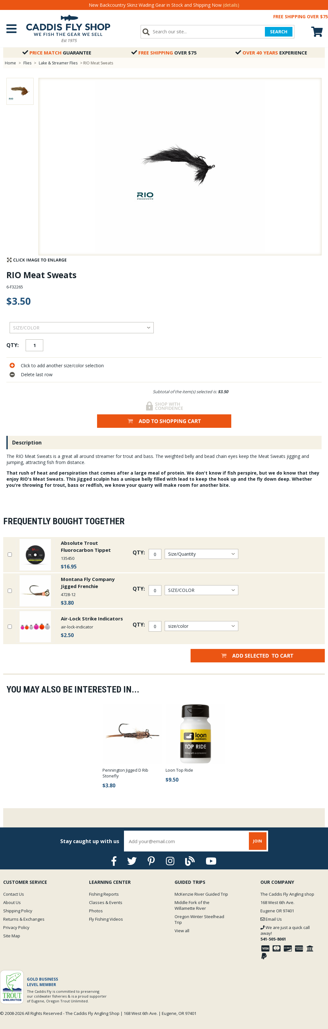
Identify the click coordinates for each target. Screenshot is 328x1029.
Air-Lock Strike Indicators (92, 618)
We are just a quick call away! (285, 933)
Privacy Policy (16, 927)
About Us (12, 902)
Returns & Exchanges (24, 919)
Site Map (11, 936)
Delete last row (37, 374)
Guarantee (56, 52)
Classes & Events (105, 902)
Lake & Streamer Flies (58, 63)
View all (182, 931)
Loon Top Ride (179, 770)
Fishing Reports (104, 894)
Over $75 (164, 52)
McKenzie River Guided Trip (201, 894)
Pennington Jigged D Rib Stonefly (125, 773)
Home (10, 63)
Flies (27, 63)
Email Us (271, 919)
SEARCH (278, 32)
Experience (271, 52)
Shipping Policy (17, 911)
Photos (96, 911)
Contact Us (13, 894)
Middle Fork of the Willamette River (192, 905)
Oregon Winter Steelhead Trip (199, 919)
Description (27, 442)
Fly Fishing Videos (106, 919)
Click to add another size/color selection (62, 365)
